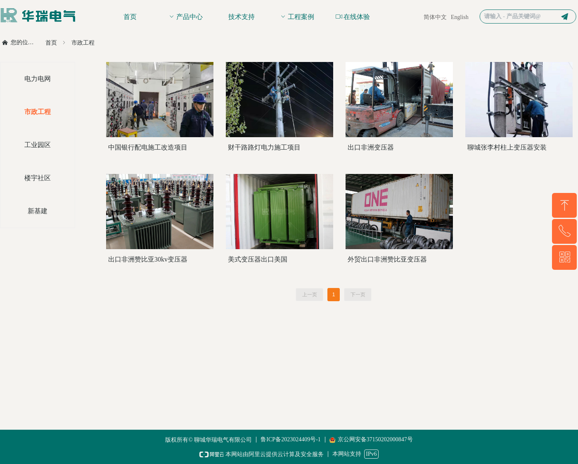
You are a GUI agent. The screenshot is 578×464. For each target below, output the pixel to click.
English (460, 17)
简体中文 (435, 17)
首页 (51, 43)
